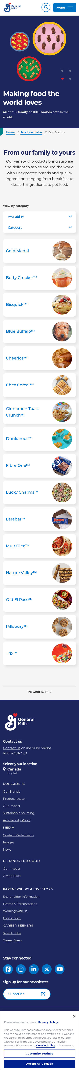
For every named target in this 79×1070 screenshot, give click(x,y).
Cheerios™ (39, 358)
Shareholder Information (21, 896)
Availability (16, 217)
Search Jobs (12, 933)
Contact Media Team (18, 835)
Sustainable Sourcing (18, 813)
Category (15, 228)
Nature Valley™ (39, 573)
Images (8, 842)
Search (45, 7)
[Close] (74, 1016)
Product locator (14, 799)
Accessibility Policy (16, 820)
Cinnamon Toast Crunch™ (39, 412)
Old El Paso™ (39, 600)
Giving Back (12, 876)
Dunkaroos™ (39, 439)
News (7, 849)
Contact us (11, 748)
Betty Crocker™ (39, 278)
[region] (39, 1040)
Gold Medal (39, 251)
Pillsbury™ (39, 627)
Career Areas (12, 940)
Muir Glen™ (39, 546)
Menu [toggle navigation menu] (64, 7)
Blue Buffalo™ (39, 331)
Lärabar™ (39, 519)
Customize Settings (39, 1053)
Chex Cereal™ (39, 385)
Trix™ (39, 653)
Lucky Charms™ (39, 492)
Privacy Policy (48, 1022)
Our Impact (11, 806)
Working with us (15, 911)
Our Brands (11, 791)
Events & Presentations (20, 904)
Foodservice (12, 918)
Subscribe (16, 994)
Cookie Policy (45, 1045)
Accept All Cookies (39, 1063)
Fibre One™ (39, 466)
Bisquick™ (39, 305)
